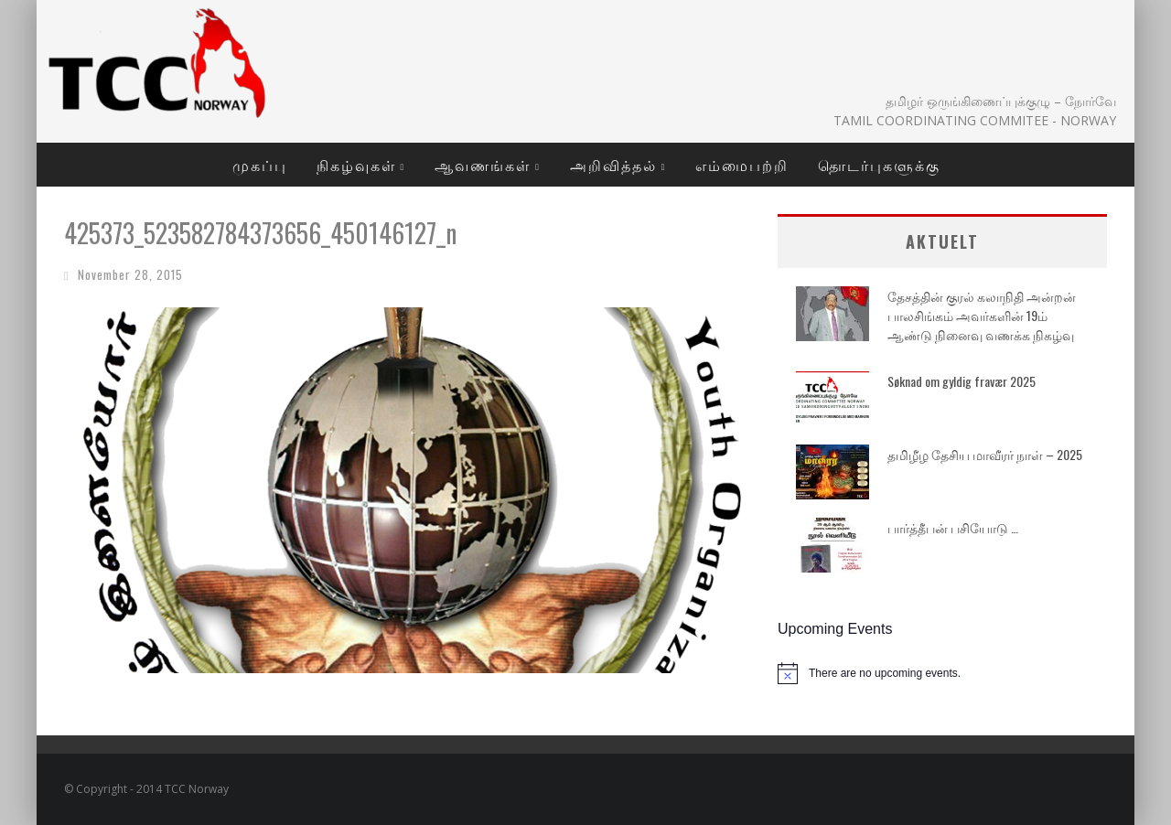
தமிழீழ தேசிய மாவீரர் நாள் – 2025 (984, 454)
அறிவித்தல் (613, 165)
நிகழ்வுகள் (356, 165)
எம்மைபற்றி (742, 165)
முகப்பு (259, 165)
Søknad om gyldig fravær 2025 (961, 381)
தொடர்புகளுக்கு (879, 165)
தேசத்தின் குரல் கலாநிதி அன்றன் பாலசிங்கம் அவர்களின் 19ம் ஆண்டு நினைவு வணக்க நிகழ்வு (981, 315)
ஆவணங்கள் (483, 165)
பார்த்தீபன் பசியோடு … (952, 527)
